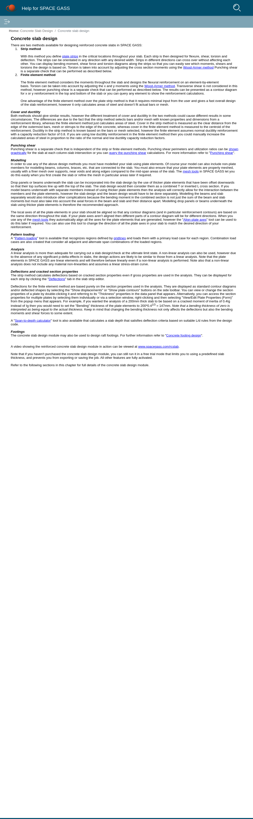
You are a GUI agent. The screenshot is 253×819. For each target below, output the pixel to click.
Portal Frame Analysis (26, 261)
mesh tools (157, 360)
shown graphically (120, 309)
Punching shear (25, 196)
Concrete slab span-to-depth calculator (43, 209)
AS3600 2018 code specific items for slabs (46, 228)
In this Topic (197, 63)
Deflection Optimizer (25, 123)
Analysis (15, 129)
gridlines (131, 520)
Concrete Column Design (29, 155)
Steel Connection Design (28, 142)
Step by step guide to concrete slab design (46, 177)
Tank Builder (19, 97)
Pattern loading (112, 516)
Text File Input (20, 78)
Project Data (19, 71)
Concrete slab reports (30, 215)
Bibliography (19, 286)
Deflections (143, 605)
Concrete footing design (119, 736)
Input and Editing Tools (27, 110)
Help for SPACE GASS (60, 7)
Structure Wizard (22, 84)
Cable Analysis (20, 280)
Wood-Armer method (136, 145)
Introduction (18, 33)
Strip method (23, 183)
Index (34, 22)
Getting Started (21, 46)
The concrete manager (31, 203)
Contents (12, 22)
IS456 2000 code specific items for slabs (45, 235)
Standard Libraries (23, 254)
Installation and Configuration (32, 39)
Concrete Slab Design (26, 162)
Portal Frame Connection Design (35, 273)
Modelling (197, 88)
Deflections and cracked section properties (214, 109)
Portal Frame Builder (25, 91)
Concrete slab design (33, 169)
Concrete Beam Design (27, 149)
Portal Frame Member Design (32, 267)
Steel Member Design (26, 136)
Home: (100, 31)
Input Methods (20, 52)
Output (14, 248)
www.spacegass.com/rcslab (117, 755)
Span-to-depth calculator (119, 706)
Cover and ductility (204, 76)
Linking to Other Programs (30, 59)
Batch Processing (23, 117)
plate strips (156, 60)
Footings (196, 117)
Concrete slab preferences (34, 222)
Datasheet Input (21, 104)
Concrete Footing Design (28, 241)
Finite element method (30, 190)
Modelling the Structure (27, 65)
